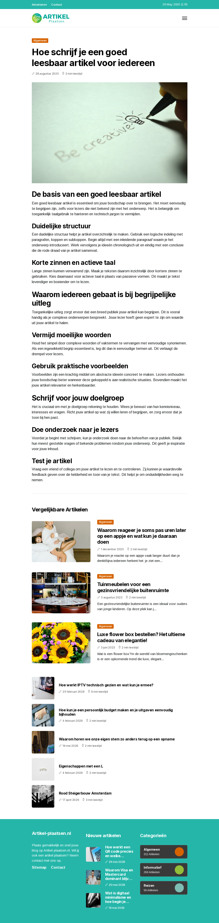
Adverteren (39, 4)
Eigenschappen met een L (81, 766)
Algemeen (40, 40)
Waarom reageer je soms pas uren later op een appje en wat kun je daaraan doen (141, 536)
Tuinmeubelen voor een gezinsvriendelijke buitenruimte (133, 587)
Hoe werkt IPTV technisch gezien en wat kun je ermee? (106, 685)
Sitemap (39, 867)
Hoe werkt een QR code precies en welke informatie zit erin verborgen (119, 851)
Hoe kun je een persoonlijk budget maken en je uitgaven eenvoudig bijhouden (116, 712)
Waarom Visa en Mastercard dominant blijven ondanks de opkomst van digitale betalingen (119, 874)
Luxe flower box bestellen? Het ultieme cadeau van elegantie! (141, 637)
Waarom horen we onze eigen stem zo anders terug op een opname (117, 739)
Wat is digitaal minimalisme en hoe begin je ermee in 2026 (118, 897)
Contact (56, 4)
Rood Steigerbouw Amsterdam (85, 793)
